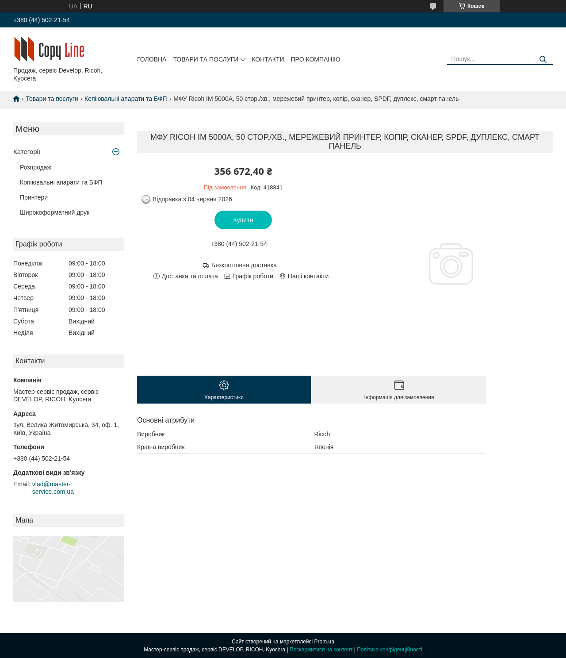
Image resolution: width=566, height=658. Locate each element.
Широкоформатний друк (54, 212)
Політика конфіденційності (389, 649)
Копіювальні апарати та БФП (125, 99)
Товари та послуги (205, 59)
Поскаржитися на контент (321, 649)
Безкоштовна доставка (244, 265)
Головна (151, 59)
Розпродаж (35, 167)
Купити (243, 219)
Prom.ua (324, 642)
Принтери (34, 197)
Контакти (268, 59)
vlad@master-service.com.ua (53, 488)
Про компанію (315, 59)
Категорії (26, 151)
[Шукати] (543, 59)
